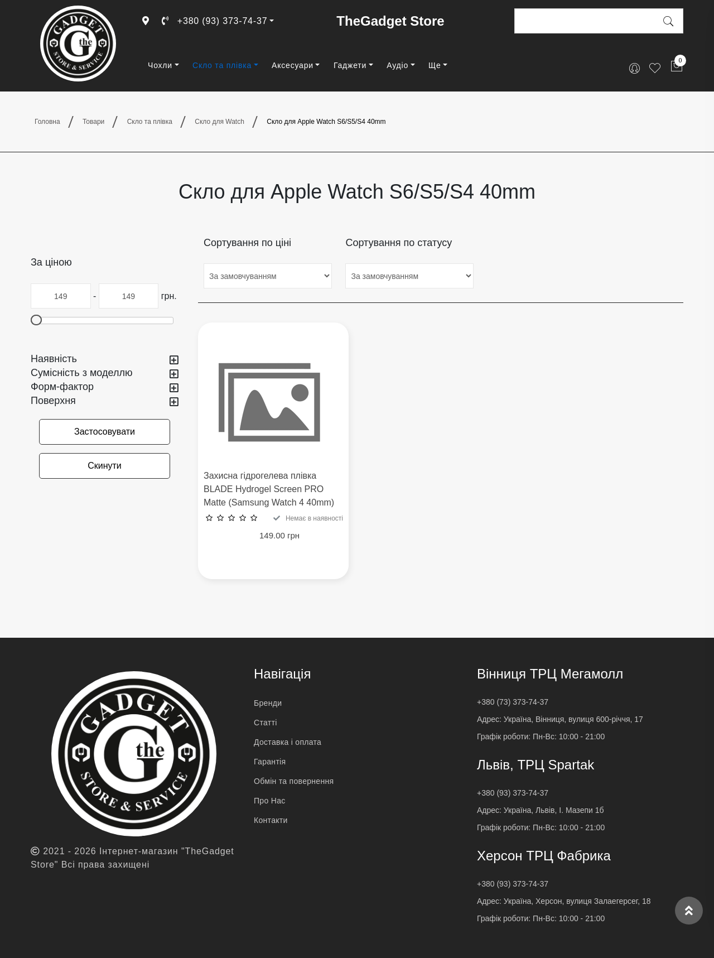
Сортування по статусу (398, 242)
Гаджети (350, 65)
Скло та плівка (222, 65)
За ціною (51, 262)
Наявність (104, 359)
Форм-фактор (104, 387)
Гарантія (270, 761)
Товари (93, 122)
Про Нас (270, 800)
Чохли (160, 65)
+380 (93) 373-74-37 (214, 21)
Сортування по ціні (247, 242)
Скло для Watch (219, 122)
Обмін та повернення (294, 781)
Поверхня (104, 401)
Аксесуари (292, 65)
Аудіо (397, 65)
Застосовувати (104, 431)
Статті (265, 722)
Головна (47, 122)
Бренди (268, 703)
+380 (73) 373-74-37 (512, 701)
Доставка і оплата (287, 742)
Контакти (271, 820)
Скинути (105, 465)
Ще (434, 65)
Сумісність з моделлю (104, 373)
